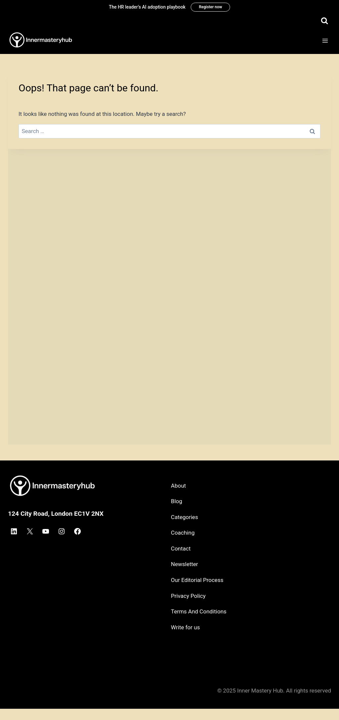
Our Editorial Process (197, 580)
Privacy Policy (188, 596)
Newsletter (184, 564)
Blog (176, 501)
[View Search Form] (324, 20)
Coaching (182, 532)
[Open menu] (325, 41)
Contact (180, 548)
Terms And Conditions (198, 611)
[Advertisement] (169, 195)
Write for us (185, 627)
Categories (184, 517)
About (178, 485)
